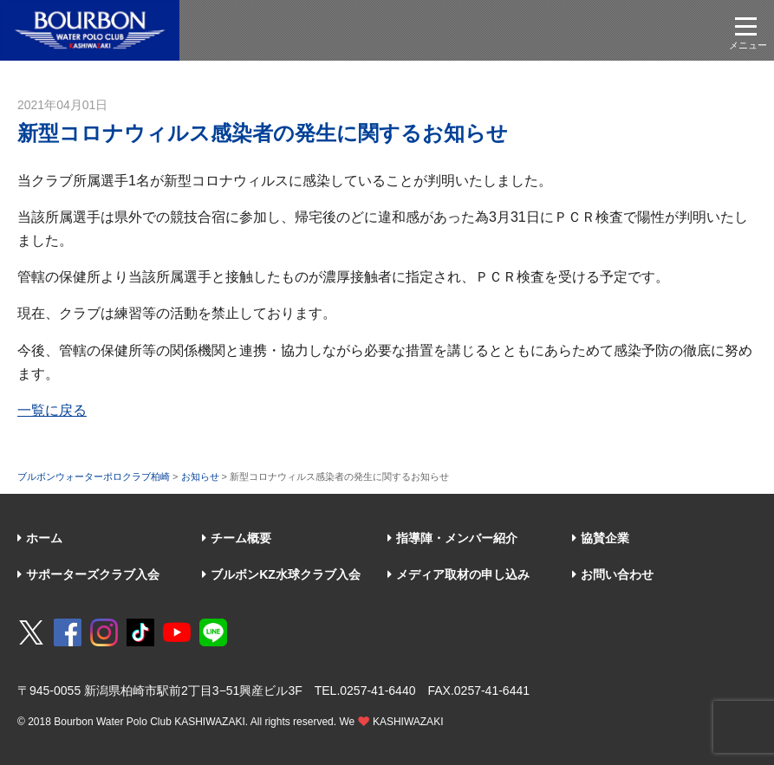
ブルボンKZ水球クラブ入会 (281, 574)
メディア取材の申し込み (458, 574)
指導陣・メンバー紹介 (452, 538)
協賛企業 (600, 538)
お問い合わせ (613, 574)
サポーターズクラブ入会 (88, 574)
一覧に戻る (52, 410)
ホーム (39, 538)
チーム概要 (236, 538)
